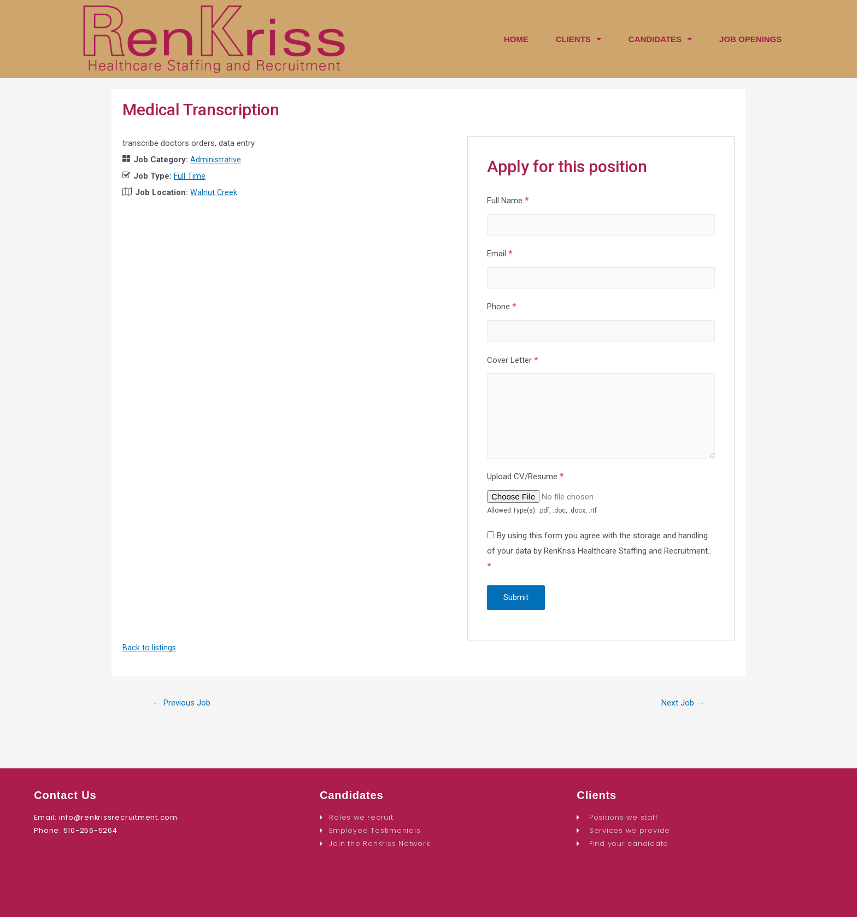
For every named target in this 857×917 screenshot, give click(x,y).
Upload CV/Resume (525, 486)
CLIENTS (578, 39)
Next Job (681, 713)
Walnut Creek (214, 192)
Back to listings (149, 657)
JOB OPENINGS (750, 39)
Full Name (508, 200)
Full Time (190, 176)
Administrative (216, 159)
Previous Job (184, 713)
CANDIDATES (660, 39)
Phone (501, 310)
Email (499, 255)
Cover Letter (512, 365)
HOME (516, 39)
